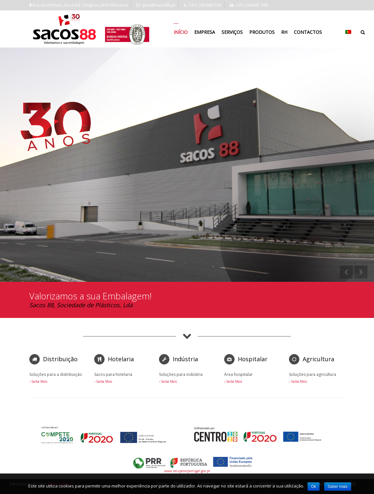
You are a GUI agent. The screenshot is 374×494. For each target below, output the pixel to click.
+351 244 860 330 (202, 5)
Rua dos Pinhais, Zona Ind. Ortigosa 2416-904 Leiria (78, 5)
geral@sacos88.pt (155, 5)
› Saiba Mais (38, 381)
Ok (313, 486)
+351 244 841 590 (249, 5)
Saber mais (338, 486)
